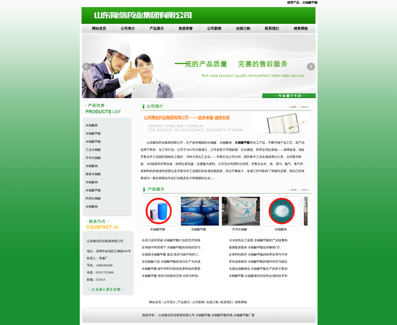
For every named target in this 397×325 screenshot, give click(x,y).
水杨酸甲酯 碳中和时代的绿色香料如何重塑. (171, 268)
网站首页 (99, 28)
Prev (86, 67)
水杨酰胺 (91, 125)
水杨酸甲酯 (309, 2)
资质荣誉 (185, 28)
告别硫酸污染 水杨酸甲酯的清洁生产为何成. (171, 261)
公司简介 (128, 28)
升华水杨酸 (92, 158)
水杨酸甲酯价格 (222, 315)
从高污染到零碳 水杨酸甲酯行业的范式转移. (171, 240)
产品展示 (157, 28)
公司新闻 (214, 28)
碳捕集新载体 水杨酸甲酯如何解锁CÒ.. (255, 247)
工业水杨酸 (92, 149)
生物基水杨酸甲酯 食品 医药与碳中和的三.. (171, 254)
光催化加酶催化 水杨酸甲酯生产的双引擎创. (258, 268)
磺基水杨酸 (92, 174)
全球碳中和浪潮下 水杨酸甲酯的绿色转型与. (171, 247)
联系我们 (272, 28)
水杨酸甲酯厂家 (244, 315)
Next (311, 67)
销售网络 (301, 28)
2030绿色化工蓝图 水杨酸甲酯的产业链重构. (258, 240)
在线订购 (243, 28)
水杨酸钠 (91, 166)
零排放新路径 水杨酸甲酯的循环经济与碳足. (258, 261)
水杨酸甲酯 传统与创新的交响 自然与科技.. (171, 276)
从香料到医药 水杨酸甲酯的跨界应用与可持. (258, 254)
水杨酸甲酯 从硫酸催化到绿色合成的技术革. (258, 276)
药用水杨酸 (92, 198)
